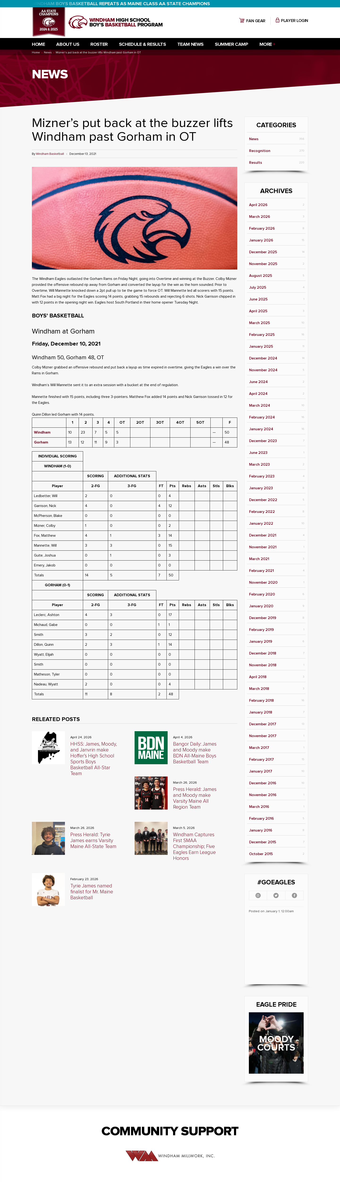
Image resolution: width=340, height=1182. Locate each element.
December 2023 (263, 441)
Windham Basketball (50, 154)
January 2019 (260, 641)
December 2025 (263, 252)
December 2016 (262, 783)
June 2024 (258, 382)
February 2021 (261, 571)
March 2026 (259, 217)
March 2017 (259, 748)
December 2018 (262, 653)
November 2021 (262, 547)
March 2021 (259, 559)
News (254, 139)
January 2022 (261, 523)
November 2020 (263, 582)
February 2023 (262, 476)
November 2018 (262, 665)
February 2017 (261, 759)
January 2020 (261, 606)
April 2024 (258, 394)
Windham (42, 432)
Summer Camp (231, 44)
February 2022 (262, 512)
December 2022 (263, 500)
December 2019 (262, 618)
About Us (67, 44)
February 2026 (262, 228)
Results (255, 163)
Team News (190, 44)
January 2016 (260, 830)
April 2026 (258, 205)
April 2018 (258, 677)
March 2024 (259, 405)
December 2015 (262, 842)
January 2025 (261, 346)
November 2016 (262, 795)
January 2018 (260, 712)
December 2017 (262, 724)
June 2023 (258, 453)
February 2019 (261, 630)
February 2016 (261, 818)
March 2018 (259, 689)
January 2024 (261, 429)
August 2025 (260, 276)
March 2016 (259, 807)
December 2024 (263, 358)
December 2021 (262, 535)
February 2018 (261, 700)
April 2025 (258, 311)
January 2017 (260, 771)
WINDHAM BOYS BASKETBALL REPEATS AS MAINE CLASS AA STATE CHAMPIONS (121, 3)
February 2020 (262, 594)
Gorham (41, 442)
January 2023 (261, 488)
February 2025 (262, 335)
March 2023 (259, 464)
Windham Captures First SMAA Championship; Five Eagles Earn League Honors (194, 846)
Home (38, 44)
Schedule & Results (142, 44)
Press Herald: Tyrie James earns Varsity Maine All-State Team (93, 840)
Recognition (259, 151)
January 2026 (261, 240)
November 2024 (263, 370)
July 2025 (257, 287)
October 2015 (261, 854)
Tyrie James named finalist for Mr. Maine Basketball (91, 891)
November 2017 (262, 736)
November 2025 (263, 264)
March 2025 (259, 323)
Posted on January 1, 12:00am (271, 911)
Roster (99, 44)
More (265, 44)
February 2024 (262, 417)
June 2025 (258, 299)
